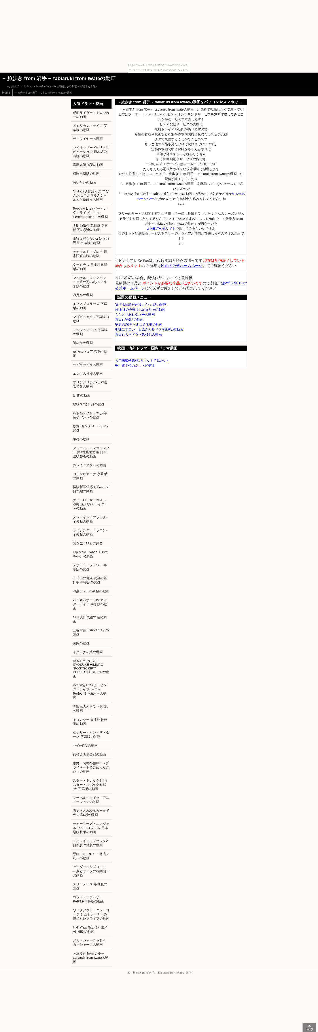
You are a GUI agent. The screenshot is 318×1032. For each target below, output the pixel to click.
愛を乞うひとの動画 (88, 543)
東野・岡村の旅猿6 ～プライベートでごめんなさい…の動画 (91, 767)
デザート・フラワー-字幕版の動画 (90, 567)
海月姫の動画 (83, 295)
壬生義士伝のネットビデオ (135, 365)
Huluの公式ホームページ (182, 266)
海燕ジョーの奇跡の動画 (91, 591)
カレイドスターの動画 (89, 465)
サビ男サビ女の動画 (88, 365)
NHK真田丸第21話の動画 (90, 619)
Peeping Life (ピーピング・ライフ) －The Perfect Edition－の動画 (90, 213)
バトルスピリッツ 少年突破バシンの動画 (90, 415)
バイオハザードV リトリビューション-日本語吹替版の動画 (91, 152)
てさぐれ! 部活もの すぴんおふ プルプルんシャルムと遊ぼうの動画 (91, 195)
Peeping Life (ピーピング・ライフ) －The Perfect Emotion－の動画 (90, 691)
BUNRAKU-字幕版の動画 (90, 354)
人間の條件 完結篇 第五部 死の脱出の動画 (90, 228)
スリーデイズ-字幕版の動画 (90, 886)
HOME (6, 92)
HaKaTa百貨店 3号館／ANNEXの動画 (90, 929)
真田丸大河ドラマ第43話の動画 (138, 334)
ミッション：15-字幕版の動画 (90, 332)
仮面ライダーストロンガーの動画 (91, 115)
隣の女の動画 (83, 343)
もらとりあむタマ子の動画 (135, 314)
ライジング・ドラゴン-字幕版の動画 (90, 532)
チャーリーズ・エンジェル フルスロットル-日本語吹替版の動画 (91, 828)
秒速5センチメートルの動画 (90, 428)
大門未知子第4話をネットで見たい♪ (141, 360)
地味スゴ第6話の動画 (88, 404)
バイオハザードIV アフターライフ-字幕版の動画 (90, 604)
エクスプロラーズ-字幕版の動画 (90, 306)
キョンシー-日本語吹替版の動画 (90, 722)
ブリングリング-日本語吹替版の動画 (90, 384)
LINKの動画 (81, 395)
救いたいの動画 (84, 182)
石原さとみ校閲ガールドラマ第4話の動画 (91, 813)
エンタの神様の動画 (88, 373)
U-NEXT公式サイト (161, 228)
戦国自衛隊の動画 (86, 173)
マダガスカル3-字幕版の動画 (91, 319)
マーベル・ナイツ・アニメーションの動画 (91, 800)
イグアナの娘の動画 (88, 652)
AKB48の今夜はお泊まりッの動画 (140, 309)
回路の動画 (81, 643)
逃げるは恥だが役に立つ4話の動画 (141, 304)
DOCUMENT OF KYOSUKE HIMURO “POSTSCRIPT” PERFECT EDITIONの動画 (91, 668)
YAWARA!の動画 (85, 745)
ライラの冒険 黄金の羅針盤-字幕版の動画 (90, 580)
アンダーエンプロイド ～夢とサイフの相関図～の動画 (91, 871)
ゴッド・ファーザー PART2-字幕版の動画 (88, 899)
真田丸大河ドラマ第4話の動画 (90, 708)
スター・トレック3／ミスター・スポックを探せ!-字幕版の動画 (90, 784)
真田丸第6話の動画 (129, 319)
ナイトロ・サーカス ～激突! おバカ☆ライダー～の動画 (90, 504)
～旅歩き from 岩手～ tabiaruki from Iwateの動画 (43, 92)
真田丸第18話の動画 (88, 165)
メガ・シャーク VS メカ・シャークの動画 (89, 942)
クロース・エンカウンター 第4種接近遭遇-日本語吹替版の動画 (91, 452)
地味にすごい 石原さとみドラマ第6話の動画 (149, 329)
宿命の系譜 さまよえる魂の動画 (138, 324)
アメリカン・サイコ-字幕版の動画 (90, 128)
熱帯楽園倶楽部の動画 (89, 754)
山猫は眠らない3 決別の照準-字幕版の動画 (91, 241)
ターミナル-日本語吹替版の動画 (90, 267)
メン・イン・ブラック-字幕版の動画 (90, 519)
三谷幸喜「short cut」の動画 (91, 632)
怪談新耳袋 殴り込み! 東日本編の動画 (91, 489)
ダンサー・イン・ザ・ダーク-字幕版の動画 (91, 735)
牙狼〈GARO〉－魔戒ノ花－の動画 (91, 856)
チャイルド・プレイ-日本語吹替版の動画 (90, 254)
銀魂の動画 (81, 439)
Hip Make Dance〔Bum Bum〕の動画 (90, 554)
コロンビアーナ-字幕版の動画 (90, 476)
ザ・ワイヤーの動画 (88, 139)
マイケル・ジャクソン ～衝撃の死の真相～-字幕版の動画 (90, 282)
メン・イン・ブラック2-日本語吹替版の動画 (91, 843)
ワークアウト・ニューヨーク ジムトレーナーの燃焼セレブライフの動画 (91, 914)
